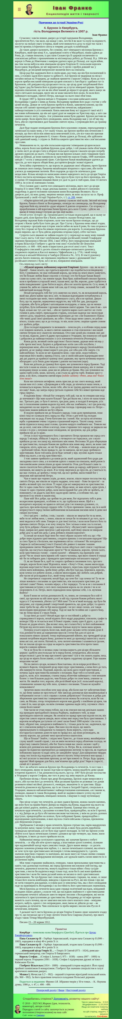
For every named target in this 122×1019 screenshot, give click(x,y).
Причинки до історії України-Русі (61, 22)
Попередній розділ (47, 990)
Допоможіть (61, 998)
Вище (61, 990)
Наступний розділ (75, 990)
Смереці (40, 1015)
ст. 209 (71, 197)
